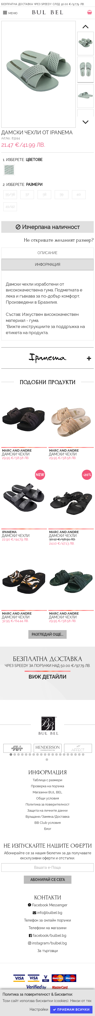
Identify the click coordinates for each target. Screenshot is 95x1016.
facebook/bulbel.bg (49, 935)
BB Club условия (47, 823)
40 (79, 194)
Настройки (39, 1009)
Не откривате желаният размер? (59, 240)
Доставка (62, 816)
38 (44, 194)
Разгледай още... (47, 634)
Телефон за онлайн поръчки (47, 920)
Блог (47, 829)
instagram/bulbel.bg (49, 943)
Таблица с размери (47, 780)
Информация (47, 265)
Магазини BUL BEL (47, 792)
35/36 (10, 194)
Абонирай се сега (47, 880)
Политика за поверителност (47, 804)
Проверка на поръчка (47, 786)
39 (61, 194)
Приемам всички (71, 1009)
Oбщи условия (47, 798)
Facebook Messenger (49, 905)
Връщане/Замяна (39, 816)
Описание (47, 253)
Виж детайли (47, 677)
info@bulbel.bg (49, 913)
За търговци (47, 951)
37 (27, 194)
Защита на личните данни (47, 810)
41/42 (10, 207)
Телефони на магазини (47, 928)
